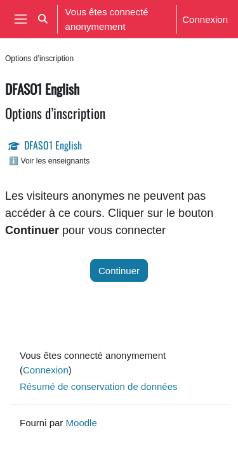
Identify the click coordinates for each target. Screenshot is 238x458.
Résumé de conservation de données (99, 386)
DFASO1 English (53, 145)
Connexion (205, 19)
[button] (43, 19)
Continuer (119, 270)
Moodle (81, 422)
